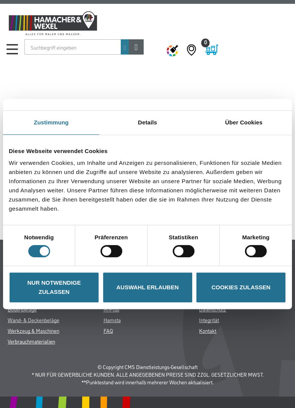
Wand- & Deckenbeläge (33, 319)
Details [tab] (147, 122)
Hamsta (112, 319)
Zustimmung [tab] (51, 122)
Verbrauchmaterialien (31, 341)
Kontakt (207, 330)
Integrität (209, 319)
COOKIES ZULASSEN (240, 287)
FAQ (108, 330)
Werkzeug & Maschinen (33, 330)
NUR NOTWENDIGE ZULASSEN (54, 287)
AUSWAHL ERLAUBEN (147, 287)
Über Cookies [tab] (244, 122)
